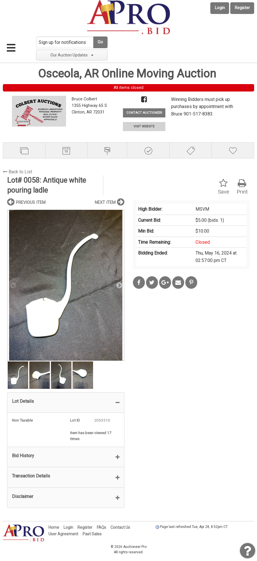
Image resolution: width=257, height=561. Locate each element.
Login (220, 7)
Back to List (17, 171)
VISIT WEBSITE (144, 126)
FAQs (101, 527)
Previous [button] (13, 285)
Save (223, 187)
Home (53, 527)
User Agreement (63, 534)
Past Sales (92, 534)
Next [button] (119, 285)
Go (100, 42)
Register (242, 7)
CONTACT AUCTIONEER (144, 113)
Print (242, 187)
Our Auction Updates (71, 55)
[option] (65, 285)
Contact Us (120, 527)
